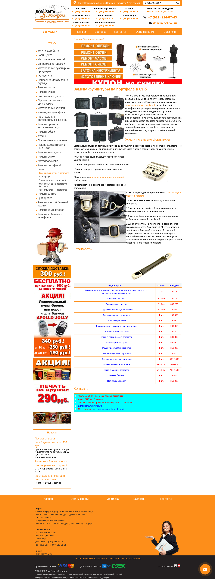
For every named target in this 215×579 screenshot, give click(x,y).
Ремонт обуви (46, 131)
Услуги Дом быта (48, 50)
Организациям (145, 31)
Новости (52, 432)
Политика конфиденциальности (90, 558)
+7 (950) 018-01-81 (129, 18)
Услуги (52, 43)
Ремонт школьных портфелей (52, 190)
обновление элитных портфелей (107, 177)
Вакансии (170, 31)
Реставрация (44, 176)
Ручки (41, 169)
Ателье (42, 136)
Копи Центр (45, 55)
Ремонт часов (46, 87)
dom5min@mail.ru (165, 23)
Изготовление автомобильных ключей (52, 118)
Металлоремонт (48, 160)
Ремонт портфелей (50, 165)
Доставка (100, 31)
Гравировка (45, 198)
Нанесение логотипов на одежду (53, 81)
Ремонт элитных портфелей (52, 180)
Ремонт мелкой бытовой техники (53, 204)
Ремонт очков (46, 91)
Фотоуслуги (45, 75)
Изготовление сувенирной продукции (54, 70)
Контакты (120, 31)
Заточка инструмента (51, 96)
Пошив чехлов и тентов (52, 140)
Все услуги (52, 31)
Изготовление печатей (52, 59)
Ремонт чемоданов (49, 152)
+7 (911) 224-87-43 (81, 11)
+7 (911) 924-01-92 (105, 11)
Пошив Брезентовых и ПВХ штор (52, 146)
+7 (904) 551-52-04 (81, 18)
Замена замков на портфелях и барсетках (53, 185)
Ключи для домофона (51, 112)
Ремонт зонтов (47, 193)
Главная (82, 31)
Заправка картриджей (51, 63)
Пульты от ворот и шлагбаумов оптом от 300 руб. (51, 442)
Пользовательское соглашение (125, 558)
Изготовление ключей (51, 108)
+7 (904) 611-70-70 (105, 18)
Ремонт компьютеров (51, 209)
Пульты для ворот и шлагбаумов (50, 102)
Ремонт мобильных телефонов (50, 216)
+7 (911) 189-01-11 (129, 11)
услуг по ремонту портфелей (140, 105)
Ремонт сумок (46, 156)
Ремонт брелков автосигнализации (49, 126)
